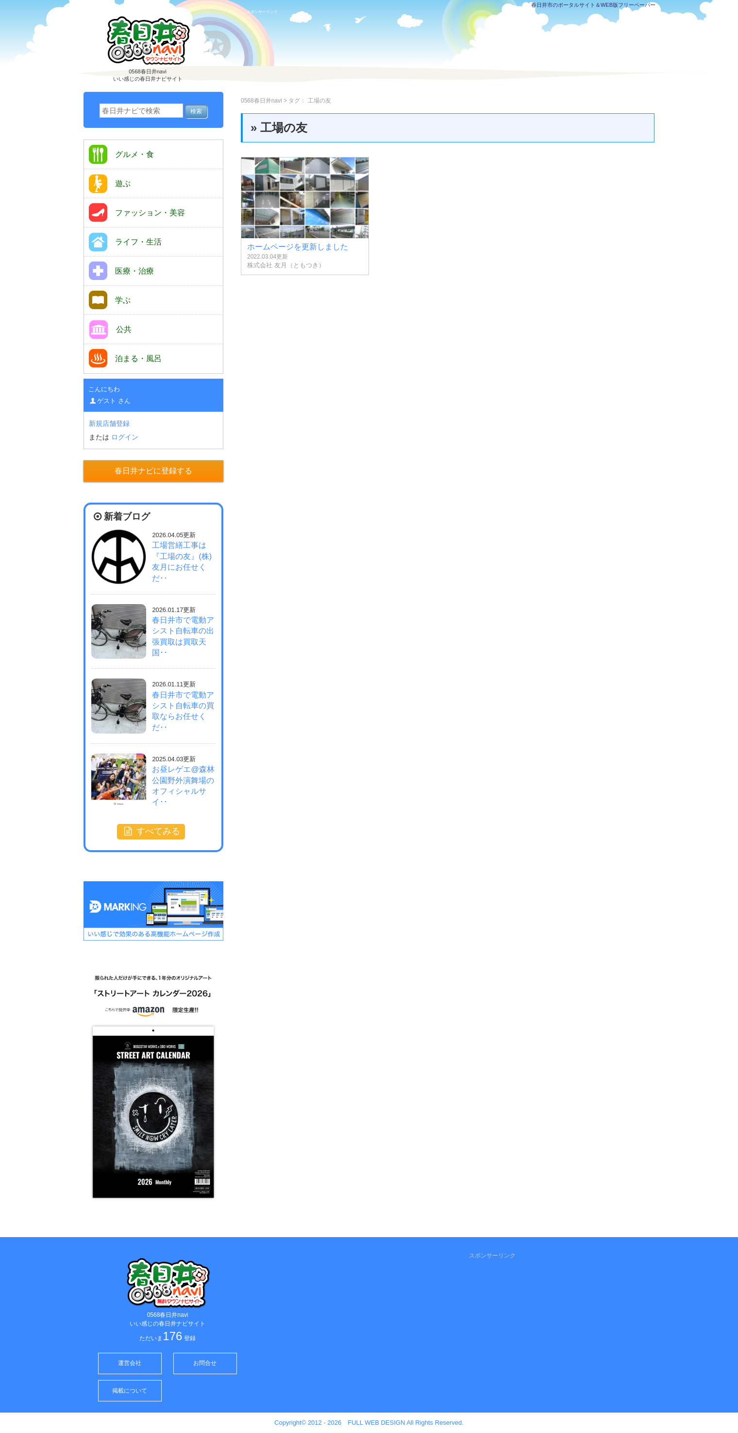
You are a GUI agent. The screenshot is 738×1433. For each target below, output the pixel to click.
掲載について (129, 1390)
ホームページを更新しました (297, 247)
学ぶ (110, 300)
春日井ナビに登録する (153, 471)
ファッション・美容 (137, 212)
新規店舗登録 (109, 423)
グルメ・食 (121, 154)
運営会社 (129, 1363)
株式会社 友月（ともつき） (286, 265)
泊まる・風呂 (125, 358)
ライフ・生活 (125, 241)
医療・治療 (121, 271)
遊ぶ (110, 183)
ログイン (124, 437)
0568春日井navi (261, 100)
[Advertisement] (453, 52)
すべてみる (151, 831)
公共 (110, 329)
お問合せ (205, 1363)
